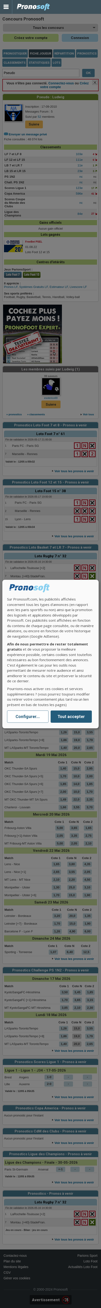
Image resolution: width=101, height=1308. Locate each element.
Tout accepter (71, 716)
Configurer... (28, 716)
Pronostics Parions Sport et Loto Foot (33, 7)
